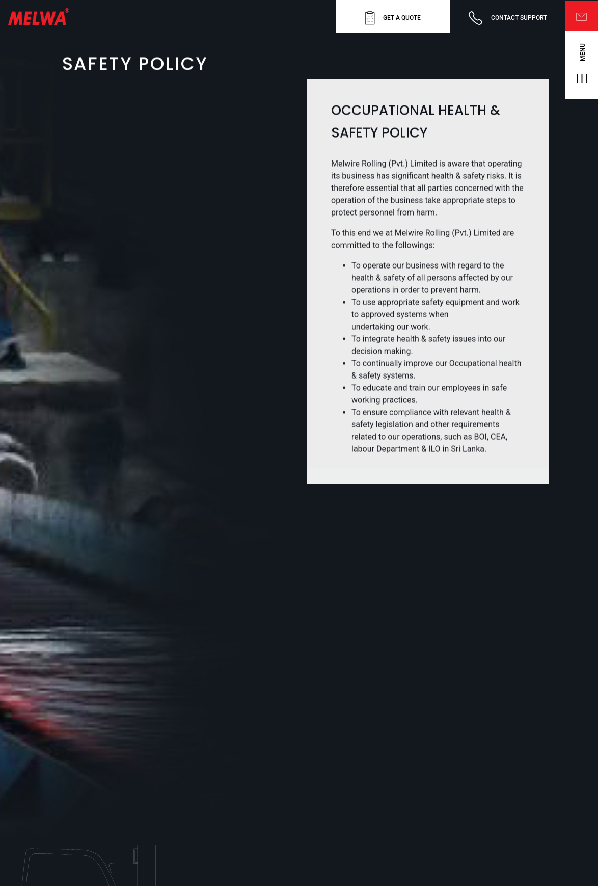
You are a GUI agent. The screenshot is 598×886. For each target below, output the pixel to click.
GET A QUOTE (393, 18)
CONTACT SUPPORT (507, 18)
